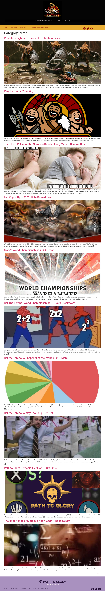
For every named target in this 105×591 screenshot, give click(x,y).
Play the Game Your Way (19, 91)
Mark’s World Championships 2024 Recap (29, 250)
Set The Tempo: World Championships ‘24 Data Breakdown (39, 303)
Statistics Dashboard (20, 28)
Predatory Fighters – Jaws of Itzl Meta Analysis (32, 38)
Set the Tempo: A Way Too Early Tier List (28, 413)
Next (99, 574)
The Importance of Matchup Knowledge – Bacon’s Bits (37, 520)
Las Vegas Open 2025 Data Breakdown (27, 197)
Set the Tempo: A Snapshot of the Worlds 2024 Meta (36, 358)
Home (6, 28)
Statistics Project (41, 28)
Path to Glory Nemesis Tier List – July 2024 (30, 468)
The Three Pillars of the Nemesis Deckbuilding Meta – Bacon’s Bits (44, 144)
